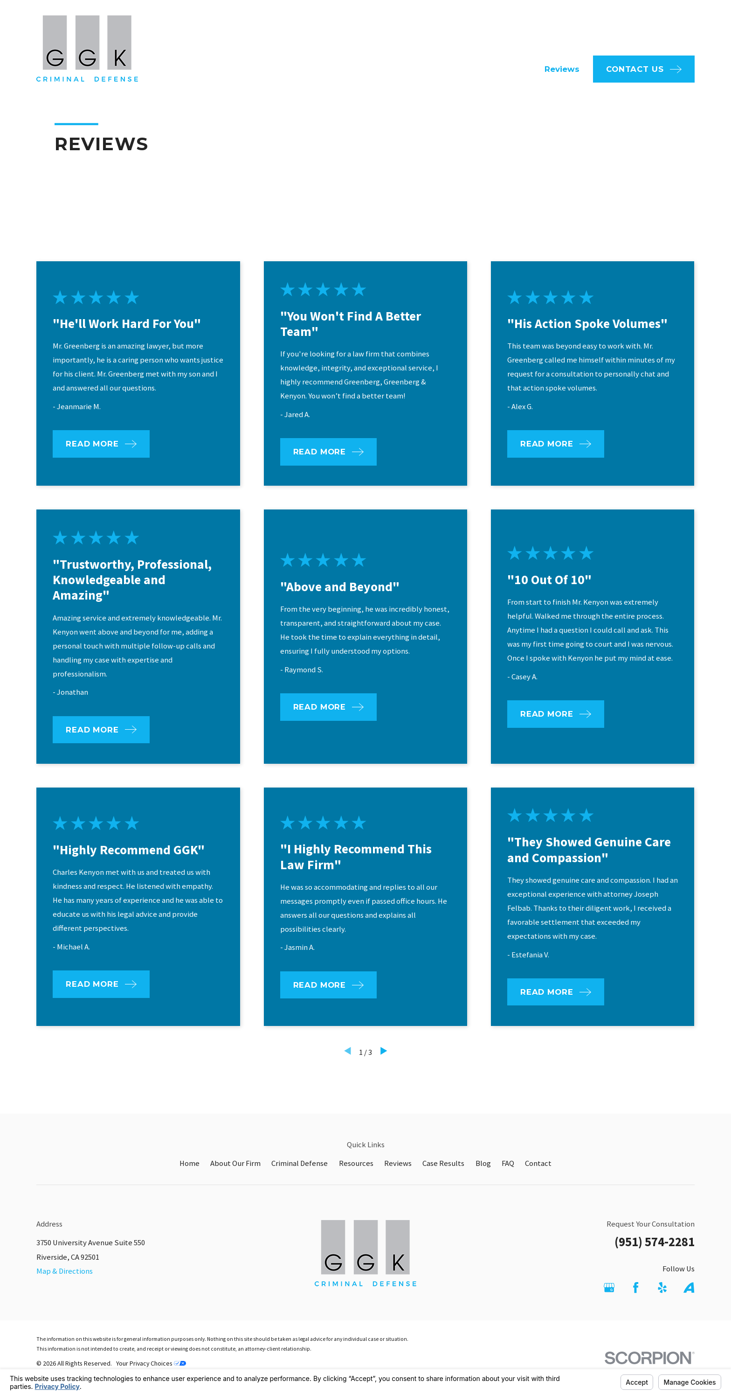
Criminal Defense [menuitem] (438, 69)
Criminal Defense (299, 1163)
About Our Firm (235, 1163)
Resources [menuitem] (509, 69)
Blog (483, 1163)
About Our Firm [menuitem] (357, 69)
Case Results (443, 1163)
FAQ (393, 26)
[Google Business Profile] (609, 1287)
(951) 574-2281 (654, 1241)
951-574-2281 (647, 26)
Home (189, 1163)
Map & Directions (64, 1271)
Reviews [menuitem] (562, 69)
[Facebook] (635, 1287)
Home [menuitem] (299, 69)
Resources (356, 1163)
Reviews (398, 1163)
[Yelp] (662, 1287)
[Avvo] (688, 1287)
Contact (538, 1163)
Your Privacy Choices (151, 1363)
